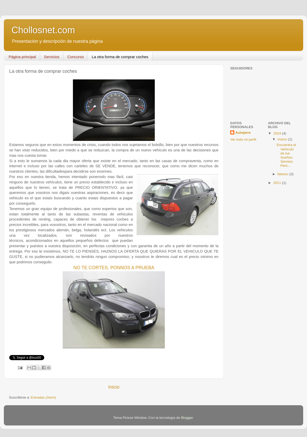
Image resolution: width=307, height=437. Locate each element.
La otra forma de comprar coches (120, 57)
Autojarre (243, 132)
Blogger (187, 418)
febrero (284, 174)
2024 (277, 133)
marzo (283, 139)
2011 (277, 183)
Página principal (22, 57)
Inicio (113, 387)
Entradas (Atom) (43, 397)
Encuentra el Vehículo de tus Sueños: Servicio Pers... (286, 155)
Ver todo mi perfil (243, 139)
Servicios (52, 57)
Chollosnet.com (43, 30)
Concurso (75, 57)
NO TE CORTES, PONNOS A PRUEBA (113, 267)
